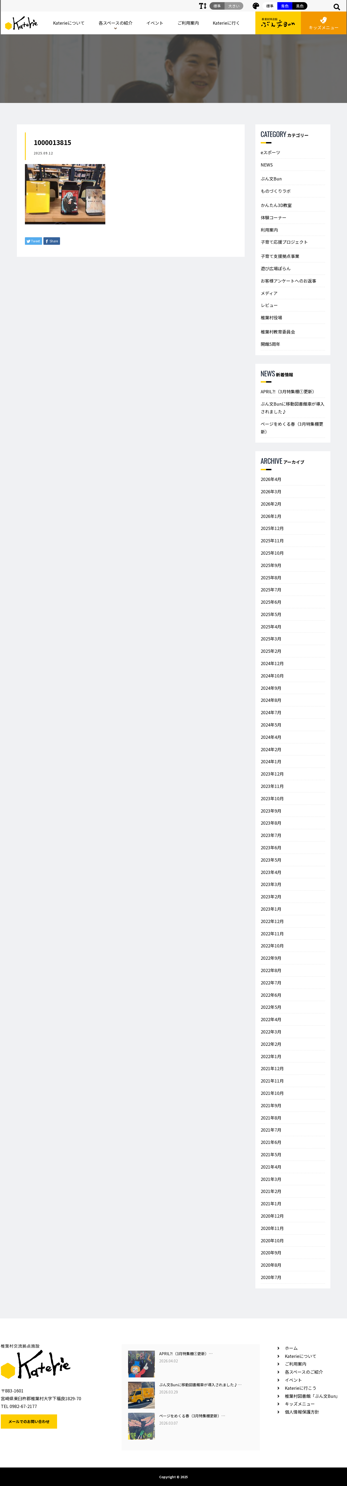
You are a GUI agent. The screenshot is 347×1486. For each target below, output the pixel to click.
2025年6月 (271, 602)
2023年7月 (271, 835)
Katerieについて (69, 23)
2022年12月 (272, 921)
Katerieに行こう (300, 1388)
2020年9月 (271, 1252)
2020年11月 (272, 1228)
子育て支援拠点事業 (280, 256)
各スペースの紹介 (115, 23)
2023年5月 (271, 860)
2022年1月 (271, 1056)
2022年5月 (271, 1007)
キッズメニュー (324, 24)
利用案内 (269, 230)
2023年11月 (272, 786)
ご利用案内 (188, 23)
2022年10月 (272, 945)
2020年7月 (271, 1277)
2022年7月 (271, 982)
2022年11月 (272, 933)
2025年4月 (271, 626)
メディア (269, 293)
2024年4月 (271, 737)
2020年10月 (272, 1240)
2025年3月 (271, 638)
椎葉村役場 (271, 317)
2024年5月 (271, 724)
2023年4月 (271, 872)
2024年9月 (271, 688)
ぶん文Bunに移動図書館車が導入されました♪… (200, 1384)
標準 (270, 6)
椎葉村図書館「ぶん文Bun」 (312, 1396)
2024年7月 (271, 712)
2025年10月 (272, 553)
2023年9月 (271, 810)
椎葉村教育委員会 (278, 331)
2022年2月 (271, 1044)
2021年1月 (271, 1203)
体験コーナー (273, 217)
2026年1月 (271, 516)
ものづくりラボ (276, 191)
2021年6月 (271, 1142)
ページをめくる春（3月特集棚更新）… (192, 1415)
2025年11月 (272, 540)
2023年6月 (271, 847)
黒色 (300, 6)
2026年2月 (271, 504)
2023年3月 (271, 884)
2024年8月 (271, 700)
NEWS (267, 164)
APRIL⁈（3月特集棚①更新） (288, 391)
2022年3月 (271, 1031)
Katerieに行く (226, 23)
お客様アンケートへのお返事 (288, 280)
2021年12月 (272, 1068)
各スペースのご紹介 (304, 1372)
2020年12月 (272, 1216)
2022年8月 (271, 970)
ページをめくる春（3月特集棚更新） (292, 428)
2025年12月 (272, 528)
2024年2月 (271, 749)
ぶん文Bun (271, 178)
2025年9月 (271, 565)
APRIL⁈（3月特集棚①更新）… (185, 1353)
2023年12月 (272, 773)
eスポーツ (270, 152)
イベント (154, 23)
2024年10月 (272, 675)
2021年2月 (271, 1191)
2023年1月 (271, 909)
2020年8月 (271, 1265)
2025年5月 (271, 614)
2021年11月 (272, 1080)
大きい (234, 6)
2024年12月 (272, 663)
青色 (285, 6)
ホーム (291, 1348)
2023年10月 (272, 798)
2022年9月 (271, 958)
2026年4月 (271, 479)
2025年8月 (271, 577)
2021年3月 (271, 1179)
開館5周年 (270, 344)
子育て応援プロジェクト (284, 242)
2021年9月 (271, 1105)
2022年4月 (271, 1019)
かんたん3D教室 (276, 205)
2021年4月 (271, 1166)
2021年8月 (271, 1117)
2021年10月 (272, 1093)
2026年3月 (271, 491)
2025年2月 (271, 651)
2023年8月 (271, 823)
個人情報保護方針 (302, 1412)
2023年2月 (271, 896)
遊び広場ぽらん (276, 268)
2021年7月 (271, 1129)
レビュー (269, 305)
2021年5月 (271, 1154)
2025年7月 (271, 589)
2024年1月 (271, 761)
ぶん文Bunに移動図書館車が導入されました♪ (292, 408)
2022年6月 (271, 995)
